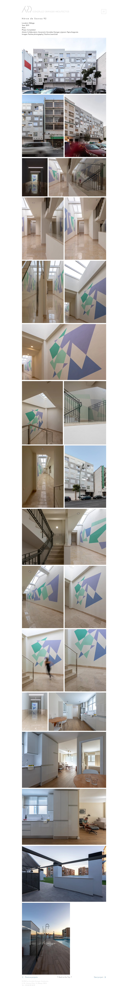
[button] (103, 11)
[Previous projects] (33, 977)
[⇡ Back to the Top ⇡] (64, 977)
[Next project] (94, 977)
